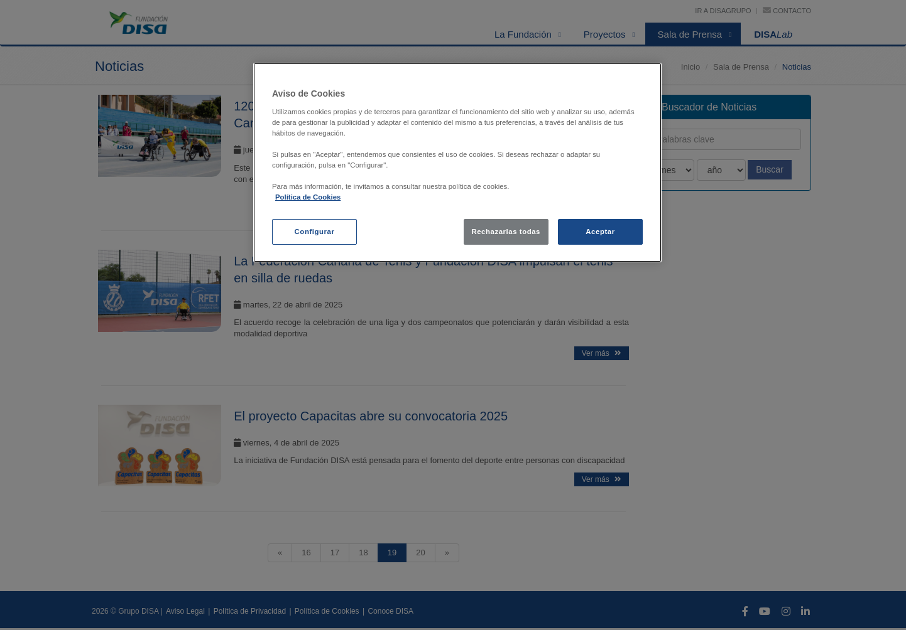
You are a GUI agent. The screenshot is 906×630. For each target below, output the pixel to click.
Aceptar (600, 231)
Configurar (315, 231)
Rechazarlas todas (505, 231)
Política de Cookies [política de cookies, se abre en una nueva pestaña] (308, 197)
